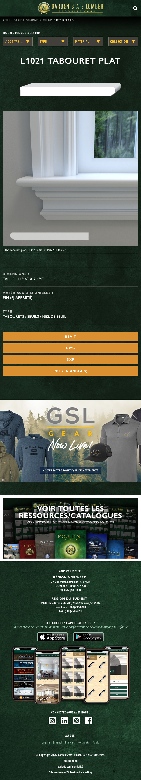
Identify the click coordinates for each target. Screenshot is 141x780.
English (46, 742)
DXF (70, 359)
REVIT (70, 336)
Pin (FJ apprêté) (17, 297)
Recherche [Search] (135, 8)
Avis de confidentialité (70, 766)
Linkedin (64, 720)
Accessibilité (70, 760)
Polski (96, 742)
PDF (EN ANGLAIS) (71, 371)
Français (70, 742)
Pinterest (76, 720)
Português (83, 742)
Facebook (88, 720)
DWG (70, 348)
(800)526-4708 (77, 585)
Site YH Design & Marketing (70, 772)
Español (57, 742)
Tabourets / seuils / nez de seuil (34, 316)
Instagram (52, 720)
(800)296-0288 (77, 607)
